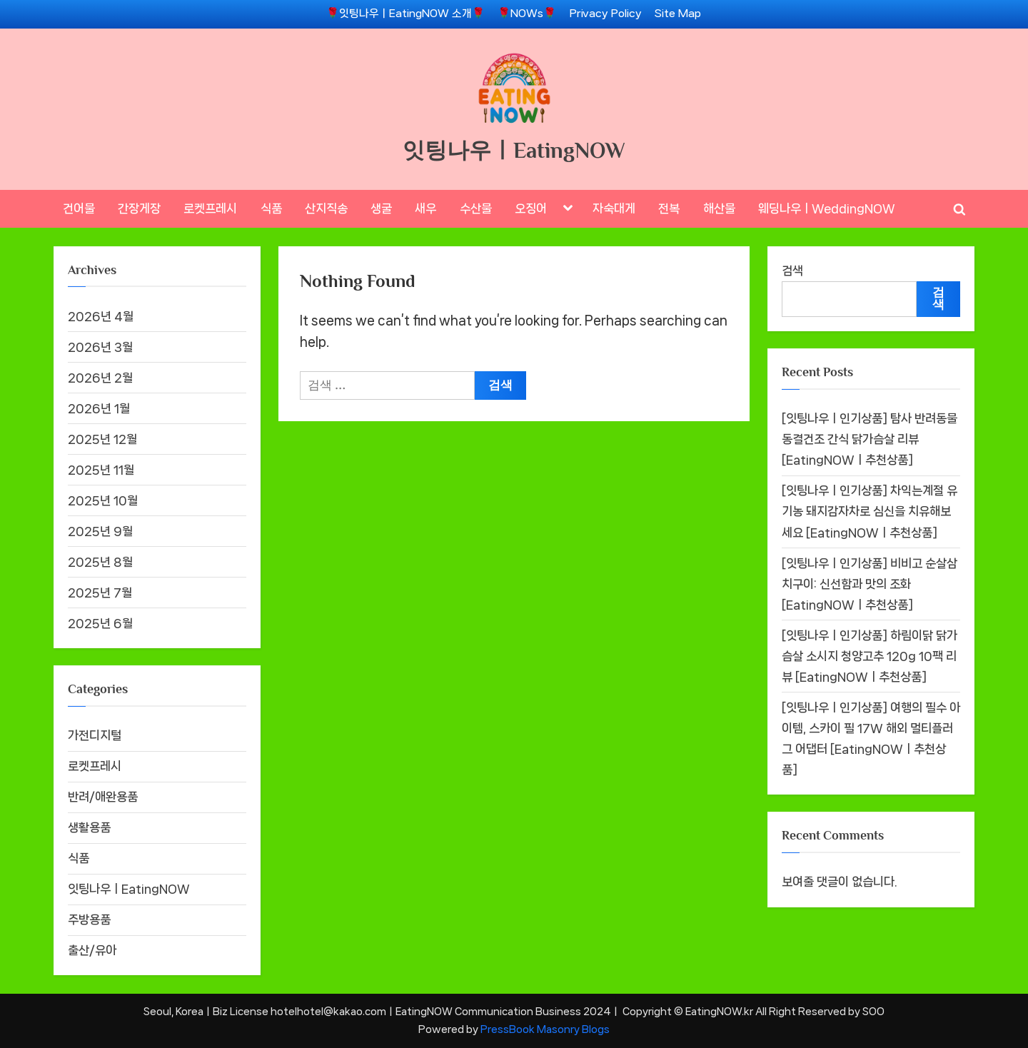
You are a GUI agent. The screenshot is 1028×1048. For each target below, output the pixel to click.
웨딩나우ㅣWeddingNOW (826, 208)
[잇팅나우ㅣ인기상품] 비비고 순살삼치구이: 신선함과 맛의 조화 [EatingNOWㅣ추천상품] (869, 584)
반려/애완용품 (103, 796)
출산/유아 (92, 950)
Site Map (678, 13)
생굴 (381, 208)
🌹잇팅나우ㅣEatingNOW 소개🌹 (405, 13)
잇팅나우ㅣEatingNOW (514, 150)
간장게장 (139, 208)
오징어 (531, 208)
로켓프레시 (210, 208)
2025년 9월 (100, 531)
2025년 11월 (101, 469)
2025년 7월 (100, 592)
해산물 (719, 208)
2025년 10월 (103, 500)
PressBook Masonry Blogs (545, 1029)
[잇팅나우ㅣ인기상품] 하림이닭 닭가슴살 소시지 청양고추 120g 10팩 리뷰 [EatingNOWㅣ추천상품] (869, 656)
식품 (271, 208)
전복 (669, 208)
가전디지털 (94, 735)
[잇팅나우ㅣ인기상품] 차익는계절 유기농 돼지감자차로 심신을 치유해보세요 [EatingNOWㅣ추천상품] (869, 511)
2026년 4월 (100, 316)
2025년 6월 (100, 623)
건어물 (79, 208)
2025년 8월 (100, 561)
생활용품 (89, 827)
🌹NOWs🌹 (527, 13)
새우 (425, 208)
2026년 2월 (100, 377)
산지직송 (326, 208)
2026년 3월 (100, 347)
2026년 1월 (99, 408)
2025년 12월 (102, 439)
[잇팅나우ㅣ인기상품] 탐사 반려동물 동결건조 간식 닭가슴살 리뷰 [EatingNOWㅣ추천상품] (869, 439)
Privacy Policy (606, 13)
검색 (792, 270)
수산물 (476, 208)
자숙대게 (614, 208)
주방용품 (89, 919)
